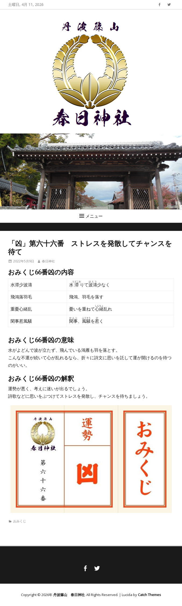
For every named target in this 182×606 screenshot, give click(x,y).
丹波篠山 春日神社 (69, 594)
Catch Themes (149, 594)
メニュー (94, 216)
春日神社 (48, 261)
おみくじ (19, 521)
